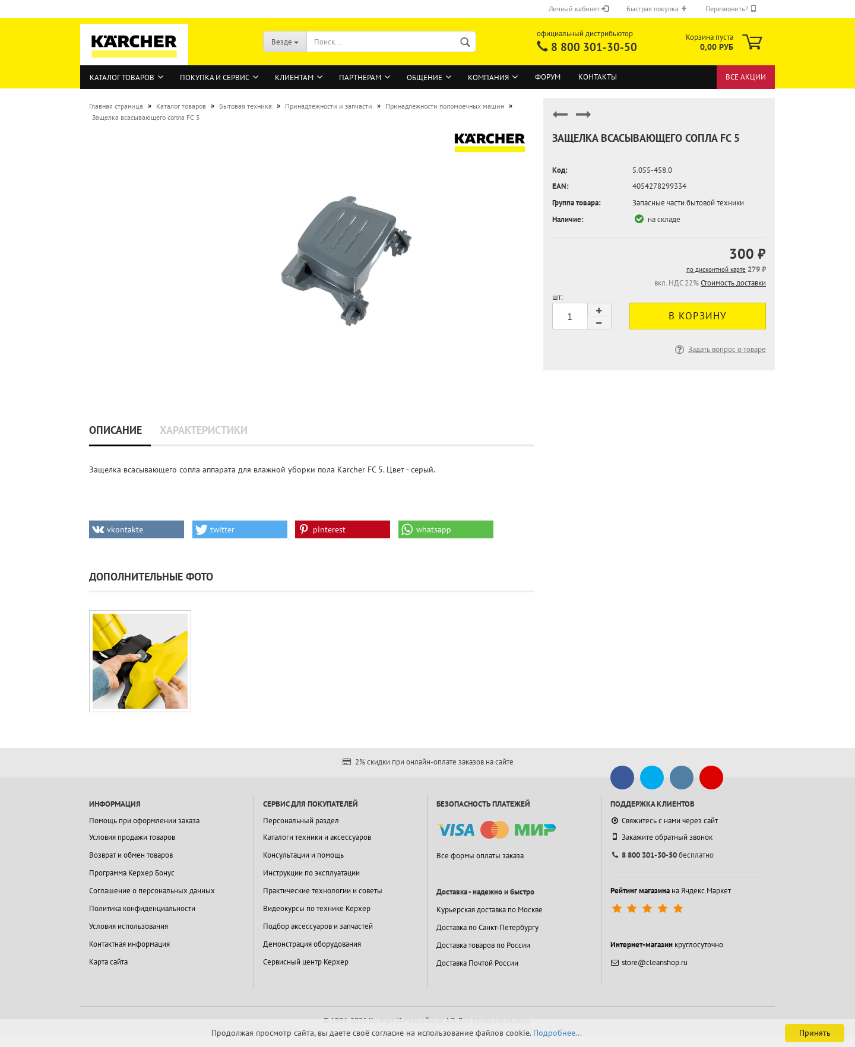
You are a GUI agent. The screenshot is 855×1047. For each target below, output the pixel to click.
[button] (136, 529)
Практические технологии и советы (322, 891)
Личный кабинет (579, 8)
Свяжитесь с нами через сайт (664, 821)
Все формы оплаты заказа (480, 856)
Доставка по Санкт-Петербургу (487, 927)
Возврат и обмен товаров (131, 855)
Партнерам (360, 77)
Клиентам (294, 77)
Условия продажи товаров (132, 837)
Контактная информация (129, 944)
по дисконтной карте (716, 269)
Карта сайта (108, 962)
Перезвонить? (731, 8)
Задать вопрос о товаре (719, 349)
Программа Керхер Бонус (132, 873)
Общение (424, 77)
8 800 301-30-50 (594, 47)
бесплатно (662, 855)
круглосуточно (666, 945)
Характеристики (204, 430)
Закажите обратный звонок (661, 837)
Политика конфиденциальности (142, 908)
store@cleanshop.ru (649, 962)
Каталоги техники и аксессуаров (317, 837)
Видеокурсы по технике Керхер (316, 908)
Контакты (597, 77)
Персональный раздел (301, 821)
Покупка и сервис (214, 77)
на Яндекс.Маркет (670, 891)
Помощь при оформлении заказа (144, 821)
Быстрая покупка (657, 8)
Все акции (746, 77)
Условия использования (128, 926)
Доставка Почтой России (477, 963)
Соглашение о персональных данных (152, 891)
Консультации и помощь (303, 855)
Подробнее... (557, 1032)
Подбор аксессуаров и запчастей (318, 926)
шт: (557, 297)
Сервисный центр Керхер (306, 962)
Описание (115, 430)
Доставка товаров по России (483, 945)
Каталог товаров (122, 77)
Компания (488, 77)
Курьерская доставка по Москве (489, 910)
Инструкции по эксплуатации (311, 873)
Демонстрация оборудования (312, 944)
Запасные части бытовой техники (688, 203)
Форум (547, 77)
